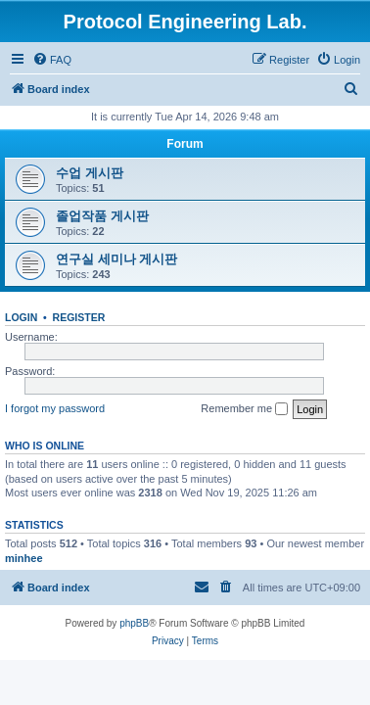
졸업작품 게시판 (102, 216)
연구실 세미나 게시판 (116, 259)
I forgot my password (55, 408)
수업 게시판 (89, 172)
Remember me (244, 409)
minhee (24, 558)
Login (21, 317)
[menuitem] (51, 59)
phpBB (134, 623)
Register (79, 317)
